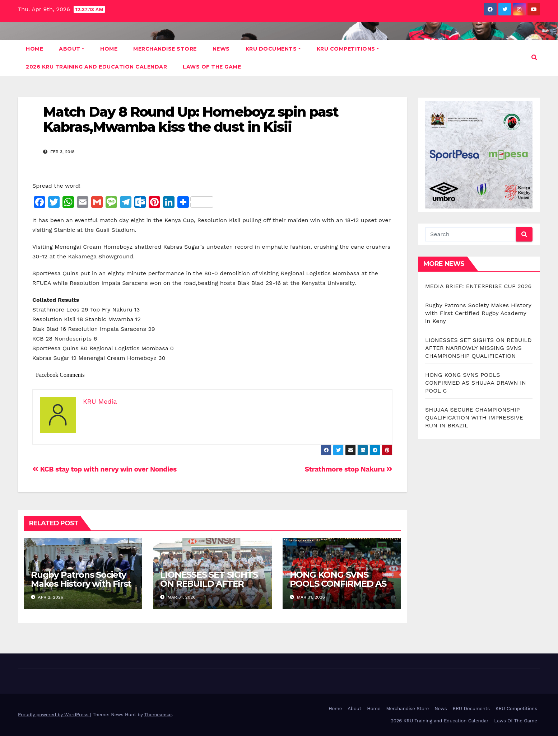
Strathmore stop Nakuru (348, 469)
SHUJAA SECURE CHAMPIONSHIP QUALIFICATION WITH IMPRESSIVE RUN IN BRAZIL (474, 417)
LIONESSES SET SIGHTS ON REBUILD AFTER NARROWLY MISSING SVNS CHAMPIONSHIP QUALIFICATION (478, 348)
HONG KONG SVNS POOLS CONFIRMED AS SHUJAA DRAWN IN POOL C (338, 588)
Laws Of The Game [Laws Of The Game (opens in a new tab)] (515, 720)
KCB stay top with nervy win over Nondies (104, 469)
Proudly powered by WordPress (54, 714)
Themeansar (158, 714)
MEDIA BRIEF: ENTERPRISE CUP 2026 (478, 286)
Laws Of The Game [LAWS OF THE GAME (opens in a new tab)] (212, 67)
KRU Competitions (348, 49)
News (221, 49)
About (71, 49)
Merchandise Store (165, 49)
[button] (534, 57)
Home (34, 49)
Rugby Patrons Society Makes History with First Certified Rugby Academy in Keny (81, 588)
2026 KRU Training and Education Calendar (96, 67)
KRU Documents (273, 49)
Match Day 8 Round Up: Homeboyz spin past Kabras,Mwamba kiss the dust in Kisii (190, 119)
